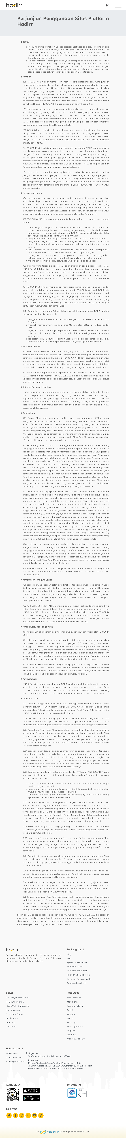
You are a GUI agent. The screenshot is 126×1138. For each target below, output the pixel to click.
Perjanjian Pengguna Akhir (79, 979)
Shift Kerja (11, 1026)
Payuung (71, 1022)
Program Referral (75, 1006)
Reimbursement (14, 1010)
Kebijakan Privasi (75, 966)
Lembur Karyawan (15, 1002)
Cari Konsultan (74, 997)
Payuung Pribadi (75, 1026)
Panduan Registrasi (76, 983)
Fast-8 (70, 1010)
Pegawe (71, 1030)
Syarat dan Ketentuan (77, 962)
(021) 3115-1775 (15, 1057)
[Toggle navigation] (118, 5)
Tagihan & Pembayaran (78, 975)
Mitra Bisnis (72, 1002)
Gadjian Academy (76, 1038)
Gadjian (71, 1014)
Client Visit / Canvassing (18, 1006)
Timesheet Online (15, 1014)
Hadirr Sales (12, 1018)
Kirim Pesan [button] (14, 1053)
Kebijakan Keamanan (77, 970)
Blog (69, 954)
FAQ (69, 958)
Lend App (11, 1022)
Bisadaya (71, 1034)
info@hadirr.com (17, 1061)
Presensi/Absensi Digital (18, 997)
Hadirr (70, 1018)
